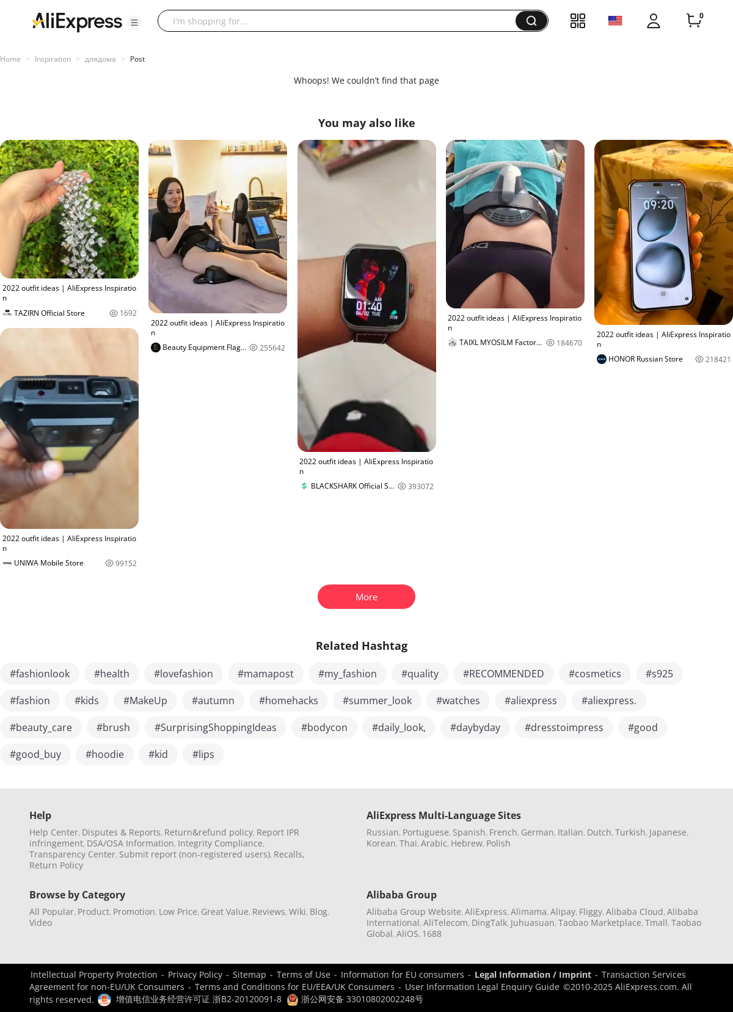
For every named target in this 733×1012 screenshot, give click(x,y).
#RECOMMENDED (503, 673)
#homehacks (288, 700)
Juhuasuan (533, 922)
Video (40, 922)
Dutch (599, 832)
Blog (318, 911)
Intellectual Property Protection (94, 974)
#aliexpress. (609, 700)
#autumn (213, 700)
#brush (113, 727)
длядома (100, 59)
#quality (420, 673)
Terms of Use (303, 974)
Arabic (434, 843)
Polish (498, 843)
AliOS (407, 933)
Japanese (668, 832)
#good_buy (35, 754)
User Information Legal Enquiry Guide (482, 986)
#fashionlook (40, 673)
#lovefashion (183, 673)
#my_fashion (347, 673)
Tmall (656, 922)
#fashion (30, 700)
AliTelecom (445, 922)
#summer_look (377, 700)
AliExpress (486, 911)
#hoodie (105, 754)
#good (643, 727)
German (537, 832)
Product (93, 911)
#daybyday (475, 727)
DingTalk (489, 922)
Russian (382, 832)
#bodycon (324, 727)
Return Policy (56, 865)
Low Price (178, 911)
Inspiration (53, 59)
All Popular (51, 911)
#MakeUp (145, 700)
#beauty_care (41, 727)
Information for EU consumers (402, 974)
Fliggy (590, 911)
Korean (381, 843)
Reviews (268, 911)
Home (10, 59)
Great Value (225, 911)
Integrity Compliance (220, 843)
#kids (87, 700)
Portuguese (426, 832)
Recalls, (289, 854)
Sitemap (249, 974)
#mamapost (266, 673)
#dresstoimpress (564, 727)
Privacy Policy (195, 974)
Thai (408, 843)
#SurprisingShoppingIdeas (216, 727)
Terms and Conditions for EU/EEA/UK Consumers (295, 986)
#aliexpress (531, 700)
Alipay (562, 911)
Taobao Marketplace (599, 922)
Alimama (529, 911)
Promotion (134, 911)
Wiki (297, 911)
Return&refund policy (208, 832)
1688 (432, 933)
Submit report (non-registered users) (194, 854)
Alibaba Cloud (634, 911)
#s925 (659, 673)
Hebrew (467, 843)
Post (137, 59)
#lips (203, 754)
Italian (570, 832)
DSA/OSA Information (130, 843)
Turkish (630, 832)
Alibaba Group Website (413, 911)
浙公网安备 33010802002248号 (354, 999)
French (503, 832)
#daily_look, (399, 727)
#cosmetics (595, 673)
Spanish (469, 832)
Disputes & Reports (121, 832)
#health (111, 673)
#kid (158, 754)
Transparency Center (72, 854)
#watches (458, 700)
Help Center (53, 832)
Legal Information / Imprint (533, 974)
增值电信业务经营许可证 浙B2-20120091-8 (199, 999)
